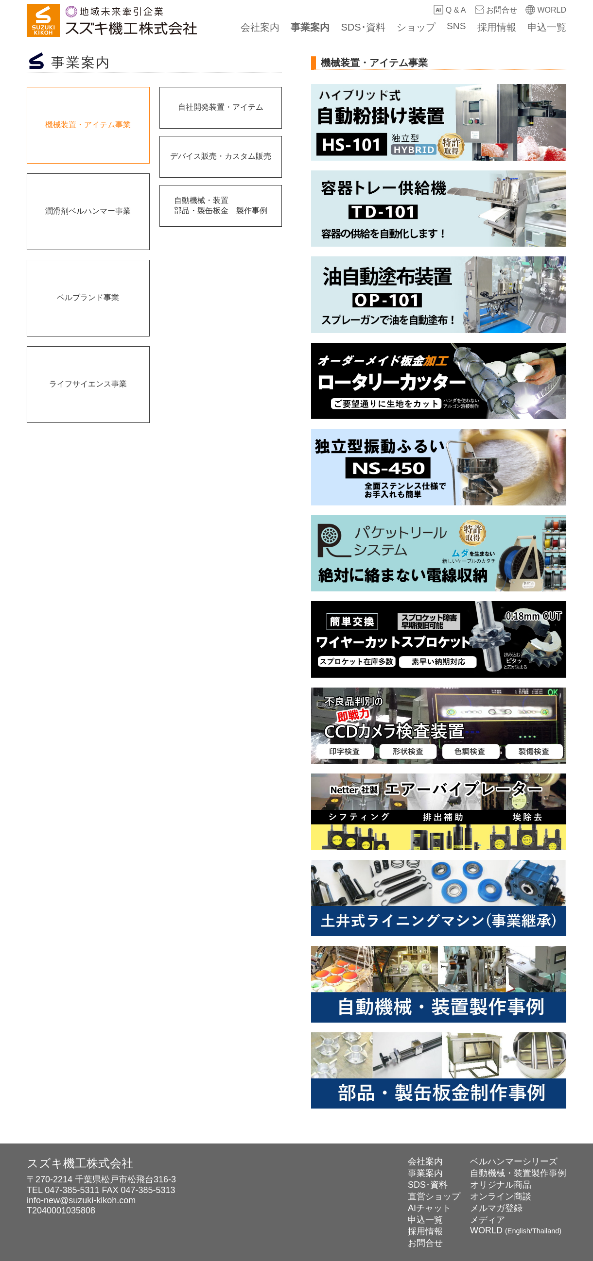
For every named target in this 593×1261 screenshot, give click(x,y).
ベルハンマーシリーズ (514, 1161)
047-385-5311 (72, 1190)
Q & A (450, 10)
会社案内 (268, 27)
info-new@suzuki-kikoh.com (81, 1200)
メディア (487, 1220)
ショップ (420, 27)
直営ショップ (434, 1196)
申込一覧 (546, 27)
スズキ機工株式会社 (80, 1163)
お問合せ (495, 10)
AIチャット (429, 1208)
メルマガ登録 (496, 1208)
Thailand (545, 1231)
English (518, 1231)
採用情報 (498, 27)
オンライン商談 (500, 1196)
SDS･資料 (369, 27)
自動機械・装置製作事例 (518, 1173)
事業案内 (317, 27)
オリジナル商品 (500, 1185)
